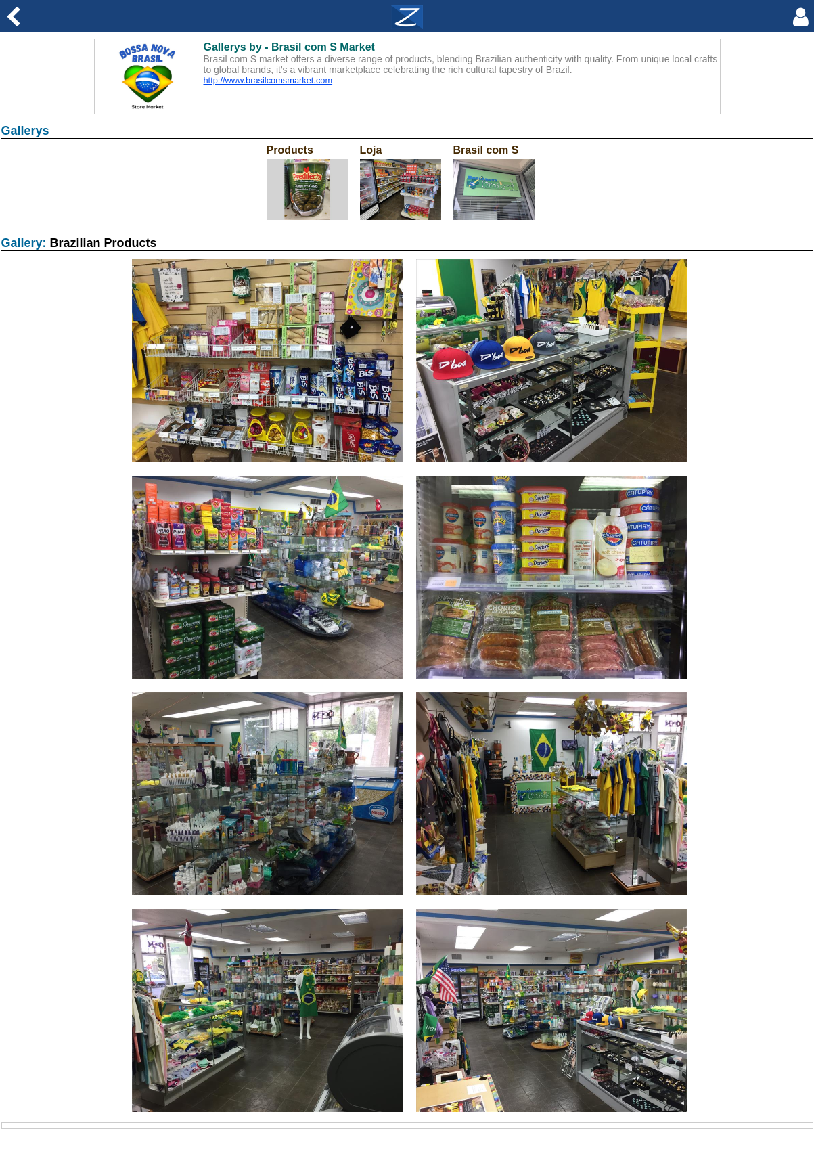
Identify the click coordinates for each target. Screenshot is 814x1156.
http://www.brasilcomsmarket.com (268, 80)
